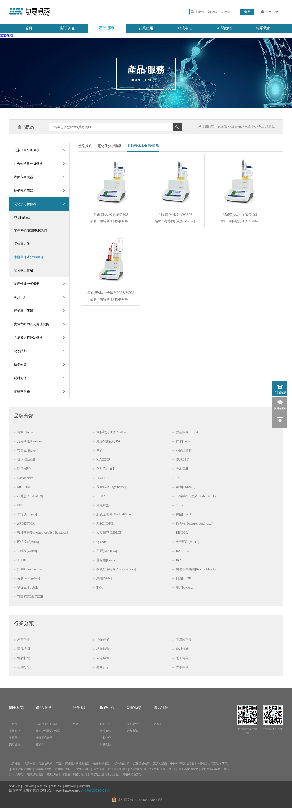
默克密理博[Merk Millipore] (115, 514)
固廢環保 (102, 658)
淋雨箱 (66, 774)
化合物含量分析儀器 (28, 163)
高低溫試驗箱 (99, 774)
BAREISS (182, 551)
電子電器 (182, 658)
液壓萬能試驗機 (211, 769)
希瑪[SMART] (185, 487)
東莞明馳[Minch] (187, 542)
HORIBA (102, 478)
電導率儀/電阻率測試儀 (30, 230)
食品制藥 (23, 658)
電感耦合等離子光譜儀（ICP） (54, 769)
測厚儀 (19, 774)
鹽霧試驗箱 (80, 774)
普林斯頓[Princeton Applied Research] (42, 532)
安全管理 (28, 786)
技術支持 (105, 724)
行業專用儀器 (23, 310)
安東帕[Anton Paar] (30, 569)
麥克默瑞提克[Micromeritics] (116, 569)
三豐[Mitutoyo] (106, 551)
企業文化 (14, 730)
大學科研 (182, 667)
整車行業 (102, 667)
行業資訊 (132, 730)
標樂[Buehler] (185, 514)
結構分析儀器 (23, 190)
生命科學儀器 (101, 763)
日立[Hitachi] (26, 459)
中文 (268, 11)
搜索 (247, 11)
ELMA (101, 496)
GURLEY (182, 459)
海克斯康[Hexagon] (30, 441)
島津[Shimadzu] (27, 432)
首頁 (28, 28)
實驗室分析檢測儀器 (77, 763)
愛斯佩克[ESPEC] (188, 432)
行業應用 (146, 28)
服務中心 (185, 28)
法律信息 (14, 786)
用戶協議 (70, 786)
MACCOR (103, 459)
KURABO (24, 468)
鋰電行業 (23, 640)
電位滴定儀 (22, 244)
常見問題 (105, 744)
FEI (19, 505)
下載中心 (105, 737)
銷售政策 (42, 786)
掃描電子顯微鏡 (117, 769)
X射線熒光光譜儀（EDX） (214, 763)
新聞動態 (224, 28)
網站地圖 (84, 786)
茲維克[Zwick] (27, 551)
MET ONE (24, 487)
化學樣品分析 (121, 763)
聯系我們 (263, 28)
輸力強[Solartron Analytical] (194, 523)
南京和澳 (102, 505)
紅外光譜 (99, 769)
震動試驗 (52, 774)
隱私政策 (56, 786)
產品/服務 (107, 28)
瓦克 (59, 763)
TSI (178, 478)
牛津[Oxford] (185, 587)
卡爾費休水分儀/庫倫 (39, 257)
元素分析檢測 (141, 763)
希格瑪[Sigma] (27, 514)
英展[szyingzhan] (28, 578)
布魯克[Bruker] (27, 450)
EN (276, 11)
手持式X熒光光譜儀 (182, 763)
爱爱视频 (6, 35)
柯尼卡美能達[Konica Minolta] (196, 569)
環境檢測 (23, 649)
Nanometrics (25, 478)
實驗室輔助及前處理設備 (31, 324)
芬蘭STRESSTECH (30, 596)
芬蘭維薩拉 (184, 450)
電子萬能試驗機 (188, 769)
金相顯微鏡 (83, 769)
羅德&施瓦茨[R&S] (109, 441)
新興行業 (23, 667)
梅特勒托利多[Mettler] (111, 432)
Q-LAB (101, 542)
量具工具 (20, 297)
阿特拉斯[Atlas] (28, 542)
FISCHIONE (104, 523)
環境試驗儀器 (35, 774)
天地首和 (182, 468)
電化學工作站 (23, 270)
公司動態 (132, 724)
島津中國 (29, 763)
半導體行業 (184, 640)
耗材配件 (20, 378)
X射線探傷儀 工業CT (162, 769)
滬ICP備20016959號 (95, 790)
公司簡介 (14, 724)
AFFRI (21, 560)
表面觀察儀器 (23, 177)
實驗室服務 (22, 391)
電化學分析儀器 (25, 204)
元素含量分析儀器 (26, 150)
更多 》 (40, 744)
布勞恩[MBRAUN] (30, 496)
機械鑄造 (102, 649)
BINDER (182, 532)
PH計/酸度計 (23, 217)
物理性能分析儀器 (26, 283)
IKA (179, 560)
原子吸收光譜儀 (22, 769)
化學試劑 (20, 351)
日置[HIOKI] (184, 578)
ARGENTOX (26, 523)
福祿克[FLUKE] (28, 587)
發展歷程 (14, 737)
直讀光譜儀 (160, 763)
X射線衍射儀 (138, 769)
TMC (99, 587)
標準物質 (20, 364)
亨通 (99, 450)
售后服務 (105, 730)
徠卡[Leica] (183, 441)
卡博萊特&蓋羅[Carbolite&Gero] (198, 496)
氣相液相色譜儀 (131, 774)
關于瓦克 (67, 28)
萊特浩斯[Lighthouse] (111, 487)
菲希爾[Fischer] (107, 560)
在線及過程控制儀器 (28, 337)
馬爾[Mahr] (104, 578)
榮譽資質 (14, 744)
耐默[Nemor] (105, 468)
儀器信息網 (45, 763)
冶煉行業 (102, 640)
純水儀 (114, 774)
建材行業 (182, 649)
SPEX (180, 505)
